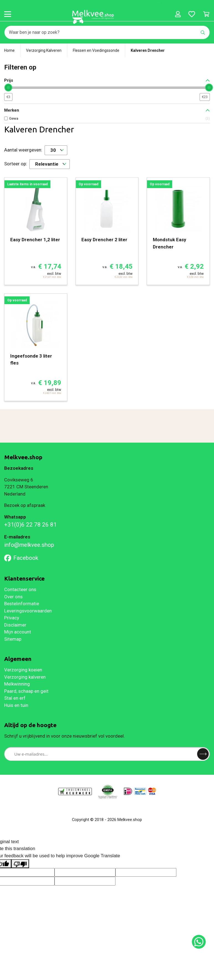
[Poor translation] (20, 863)
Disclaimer (15, 625)
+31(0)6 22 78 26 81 (30, 524)
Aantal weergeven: (23, 150)
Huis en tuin (16, 705)
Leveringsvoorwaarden (28, 611)
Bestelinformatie (128, 3)
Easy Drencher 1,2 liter (35, 239)
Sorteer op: (15, 163)
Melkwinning (17, 684)
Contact (194, 3)
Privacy (11, 617)
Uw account (165, 3)
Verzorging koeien (23, 670)
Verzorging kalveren (25, 677)
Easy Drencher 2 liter (104, 239)
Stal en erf (14, 698)
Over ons (13, 596)
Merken (95, 3)
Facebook (21, 558)
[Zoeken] (100, 32)
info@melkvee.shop (29, 545)
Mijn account (17, 632)
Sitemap (12, 639)
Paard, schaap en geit (26, 691)
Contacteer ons (20, 589)
